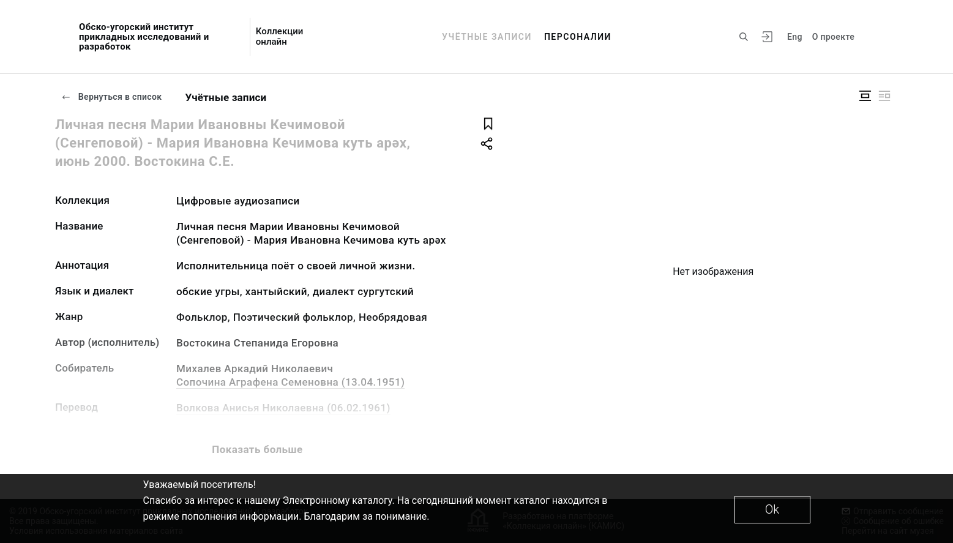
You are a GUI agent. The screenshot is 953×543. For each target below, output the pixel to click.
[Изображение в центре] (865, 95)
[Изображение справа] (884, 95)
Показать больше (257, 449)
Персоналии (577, 37)
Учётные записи (487, 37)
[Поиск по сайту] (744, 37)
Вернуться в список (111, 97)
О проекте (833, 37)
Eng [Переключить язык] (794, 37)
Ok (772, 509)
